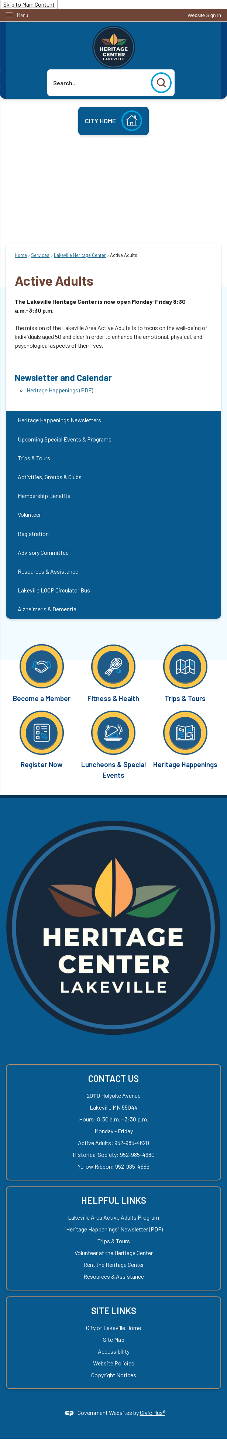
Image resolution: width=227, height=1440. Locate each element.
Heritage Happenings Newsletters (59, 419)
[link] (204, 15)
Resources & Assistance (48, 571)
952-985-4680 (137, 1154)
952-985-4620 (131, 1142)
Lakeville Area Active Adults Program (113, 1217)
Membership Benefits (44, 495)
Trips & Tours (34, 457)
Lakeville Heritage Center (80, 255)
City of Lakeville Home (113, 1327)
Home (21, 255)
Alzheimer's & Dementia (47, 608)
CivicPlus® (152, 1412)
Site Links (113, 1310)
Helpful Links (113, 1200)
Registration (33, 533)
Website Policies (113, 1363)
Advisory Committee (43, 552)
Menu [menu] (22, 15)
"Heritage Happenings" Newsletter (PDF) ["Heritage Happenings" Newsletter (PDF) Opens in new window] (114, 1229)
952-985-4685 (132, 1166)
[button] (161, 82)
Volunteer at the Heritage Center (114, 1252)
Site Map (113, 1339)
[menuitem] (113, 420)
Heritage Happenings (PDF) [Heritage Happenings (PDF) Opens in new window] (60, 389)
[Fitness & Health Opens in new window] (113, 673)
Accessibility (114, 1351)
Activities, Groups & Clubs (50, 476)
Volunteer (29, 514)
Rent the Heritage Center (113, 1264)
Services (40, 255)
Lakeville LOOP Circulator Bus (54, 590)
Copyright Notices (113, 1374)
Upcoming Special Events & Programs (64, 439)
